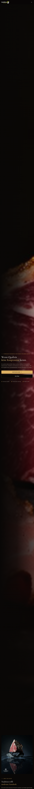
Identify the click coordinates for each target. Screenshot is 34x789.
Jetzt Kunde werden (17, 372)
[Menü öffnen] (32, 2)
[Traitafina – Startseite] (5, 2)
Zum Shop (17, 376)
